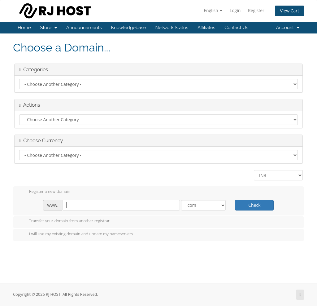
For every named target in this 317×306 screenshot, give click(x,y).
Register (256, 10)
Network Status (171, 27)
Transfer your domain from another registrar (64, 221)
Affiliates (206, 27)
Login (235, 10)
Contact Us (236, 27)
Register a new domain (44, 191)
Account (287, 27)
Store (48, 27)
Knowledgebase (128, 27)
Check (254, 205)
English (213, 10)
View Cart (289, 11)
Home (24, 27)
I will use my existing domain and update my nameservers (76, 234)
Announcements (84, 27)
